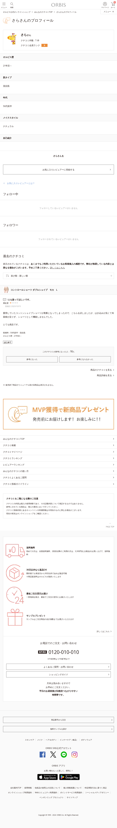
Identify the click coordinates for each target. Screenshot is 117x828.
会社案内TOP (15, 787)
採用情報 (28, 787)
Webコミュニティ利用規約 (46, 792)
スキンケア (29, 740)
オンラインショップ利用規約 (20, 792)
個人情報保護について (72, 787)
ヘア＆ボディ (51, 740)
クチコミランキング (12, 458)
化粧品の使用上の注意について (47, 787)
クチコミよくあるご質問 (15, 477)
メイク (40, 740)
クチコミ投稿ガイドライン (16, 483)
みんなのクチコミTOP (14, 438)
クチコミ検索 (9, 445)
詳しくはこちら (57, 267)
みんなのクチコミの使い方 (16, 471)
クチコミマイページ (12, 451)
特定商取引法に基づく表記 (96, 787)
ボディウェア (86, 740)
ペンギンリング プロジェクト (51, 797)
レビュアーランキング (13, 464)
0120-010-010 (63, 652)
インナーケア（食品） (69, 740)
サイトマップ (72, 797)
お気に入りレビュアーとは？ (21, 183)
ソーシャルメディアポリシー (97, 792)
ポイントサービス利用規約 (71, 792)
